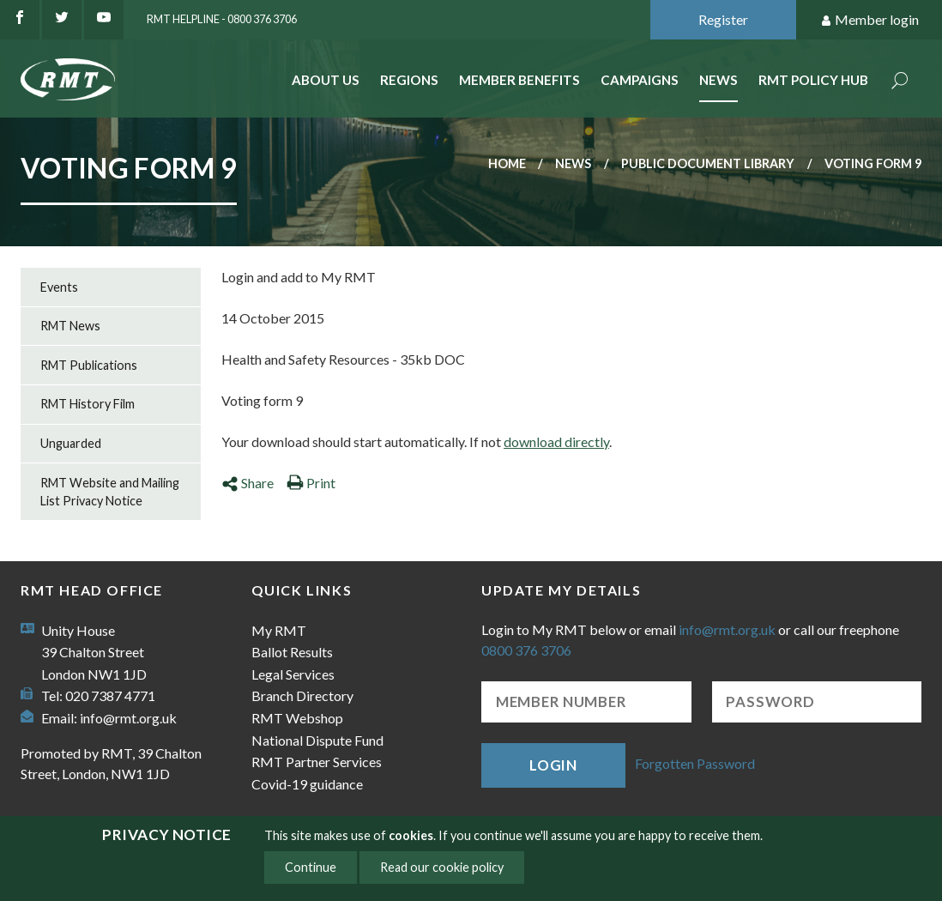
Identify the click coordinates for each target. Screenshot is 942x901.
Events (59, 287)
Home (507, 163)
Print (311, 483)
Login (553, 765)
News (718, 80)
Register (723, 19)
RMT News (70, 325)
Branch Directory (302, 695)
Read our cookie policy (442, 867)
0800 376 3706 (526, 650)
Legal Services (293, 674)
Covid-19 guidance (307, 784)
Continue (310, 867)
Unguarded (70, 443)
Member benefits (519, 80)
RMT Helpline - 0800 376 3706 (222, 19)
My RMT (278, 630)
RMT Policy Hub (813, 80)
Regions (409, 80)
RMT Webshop (297, 718)
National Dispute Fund (317, 740)
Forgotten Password (695, 763)
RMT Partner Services (316, 761)
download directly (556, 441)
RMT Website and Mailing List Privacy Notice (109, 492)
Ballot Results (292, 652)
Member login (869, 20)
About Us (325, 80)
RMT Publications (88, 365)
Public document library (707, 163)
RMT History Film (87, 403)
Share (247, 483)
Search (900, 82)
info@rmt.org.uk (128, 718)
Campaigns (640, 80)
